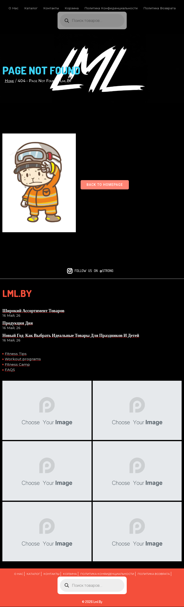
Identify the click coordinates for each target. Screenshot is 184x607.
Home (9, 81)
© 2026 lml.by (92, 602)
